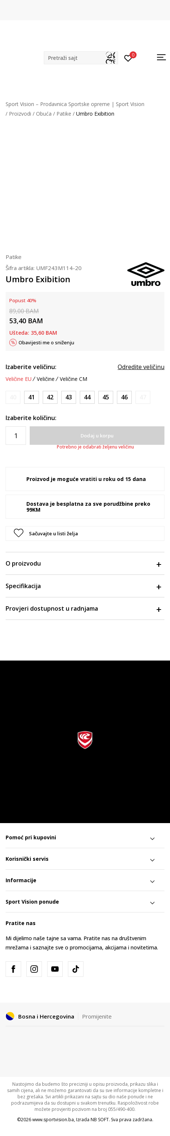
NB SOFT (100, 1119)
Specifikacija (83, 586)
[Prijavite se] (128, 57)
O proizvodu (83, 563)
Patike (63, 113)
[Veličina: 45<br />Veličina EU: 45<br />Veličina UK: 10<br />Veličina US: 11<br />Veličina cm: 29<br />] (105, 397)
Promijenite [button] (97, 1016)
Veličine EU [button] (19, 379)
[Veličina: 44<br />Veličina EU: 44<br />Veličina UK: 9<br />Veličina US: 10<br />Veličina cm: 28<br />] (87, 397)
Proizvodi (20, 113)
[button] (81, 57)
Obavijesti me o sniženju (46, 342)
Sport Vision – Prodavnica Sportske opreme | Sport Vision (75, 104)
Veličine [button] (46, 379)
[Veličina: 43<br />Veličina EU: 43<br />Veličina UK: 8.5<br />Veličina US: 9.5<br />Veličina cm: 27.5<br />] (68, 397)
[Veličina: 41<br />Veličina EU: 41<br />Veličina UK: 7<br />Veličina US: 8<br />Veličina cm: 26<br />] (31, 397)
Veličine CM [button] (73, 379)
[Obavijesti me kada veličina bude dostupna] (13, 397)
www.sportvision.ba (53, 1119)
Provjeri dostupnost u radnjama (83, 608)
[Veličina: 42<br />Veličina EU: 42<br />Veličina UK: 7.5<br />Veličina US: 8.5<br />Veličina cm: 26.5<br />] (50, 397)
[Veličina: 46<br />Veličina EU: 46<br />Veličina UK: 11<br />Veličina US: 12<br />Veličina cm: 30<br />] (124, 397)
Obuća (44, 113)
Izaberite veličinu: (31, 367)
